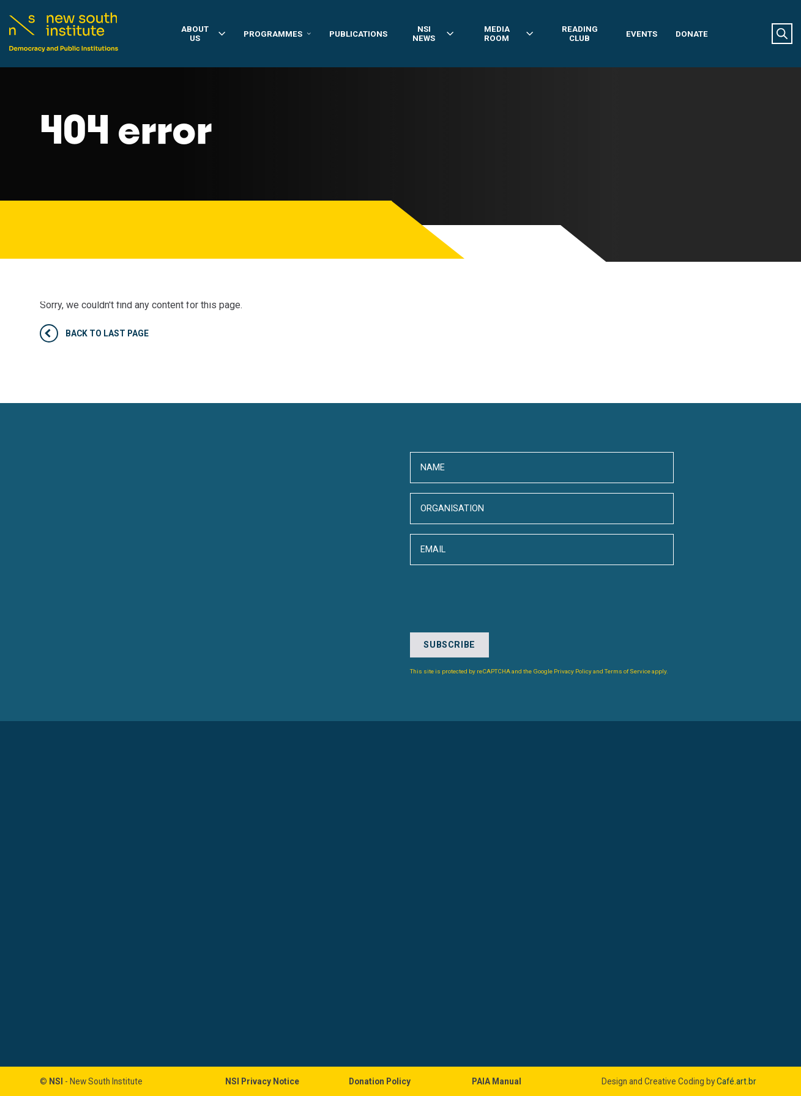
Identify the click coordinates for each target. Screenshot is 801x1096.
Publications (358, 34)
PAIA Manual (496, 1081)
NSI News (432, 33)
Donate (692, 34)
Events (641, 34)
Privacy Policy (573, 671)
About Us (203, 33)
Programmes (277, 34)
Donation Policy (380, 1081)
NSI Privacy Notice (262, 1081)
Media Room (509, 33)
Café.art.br (736, 1081)
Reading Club (580, 33)
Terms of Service (627, 671)
